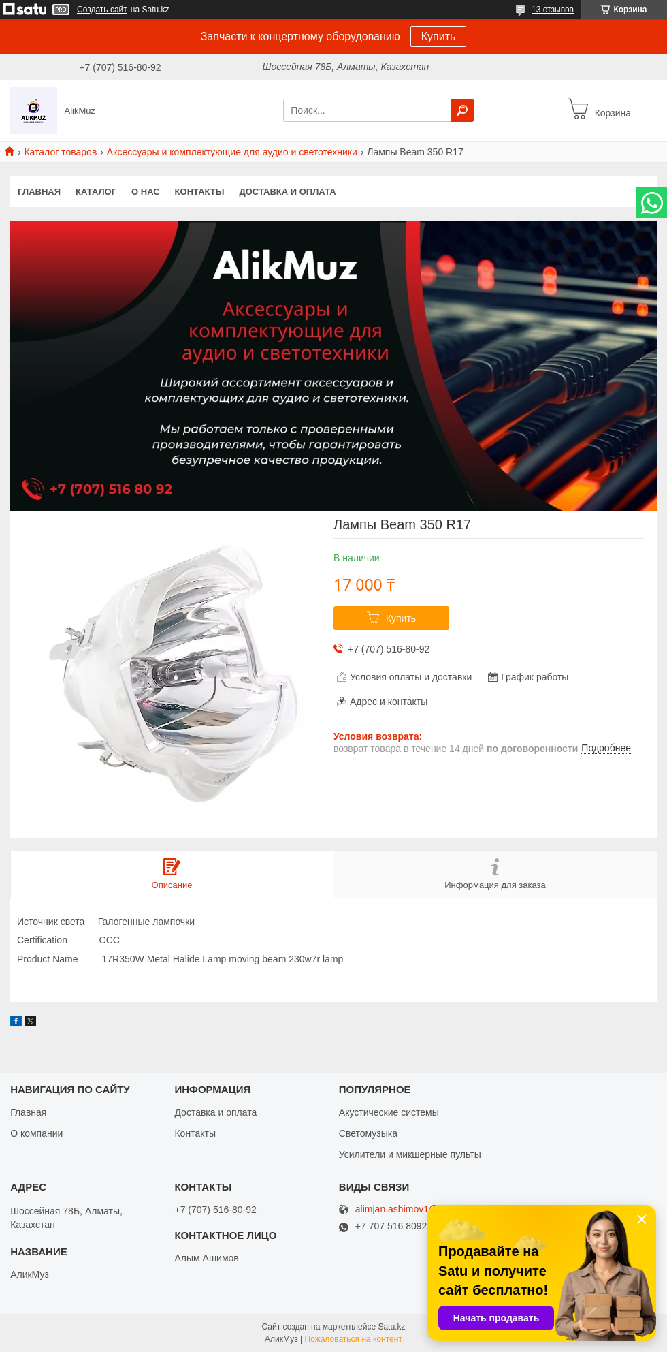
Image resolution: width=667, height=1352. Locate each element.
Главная (39, 192)
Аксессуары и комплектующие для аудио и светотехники (232, 151)
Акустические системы (389, 1112)
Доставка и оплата (287, 192)
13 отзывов (553, 9)
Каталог (96, 192)
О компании (36, 1133)
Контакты (200, 192)
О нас (145, 192)
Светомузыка (368, 1133)
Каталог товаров (60, 151)
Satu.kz (391, 1327)
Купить (438, 36)
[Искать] (462, 110)
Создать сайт (102, 9)
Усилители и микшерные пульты (410, 1154)
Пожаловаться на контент (353, 1339)
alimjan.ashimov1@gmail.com (418, 1209)
